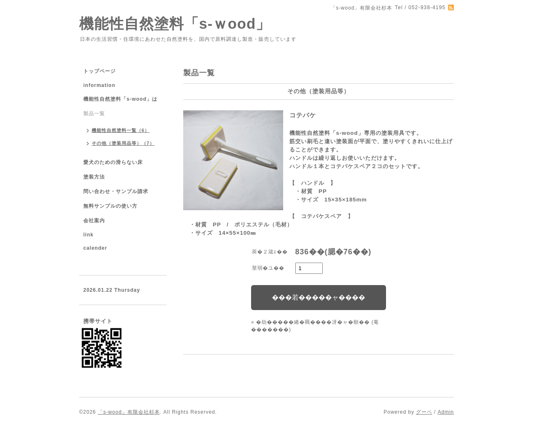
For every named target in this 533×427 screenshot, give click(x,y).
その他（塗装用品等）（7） (123, 143)
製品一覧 (94, 114)
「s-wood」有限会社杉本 (129, 412)
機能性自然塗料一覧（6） (120, 130)
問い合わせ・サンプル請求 (115, 191)
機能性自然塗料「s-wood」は (120, 99)
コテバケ (302, 115)
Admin (446, 412)
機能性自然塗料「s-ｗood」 (175, 23)
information (99, 85)
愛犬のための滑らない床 (113, 162)
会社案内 (94, 220)
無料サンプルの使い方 (110, 206)
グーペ (424, 412)
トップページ (99, 71)
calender (95, 248)
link (88, 235)
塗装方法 (94, 177)
